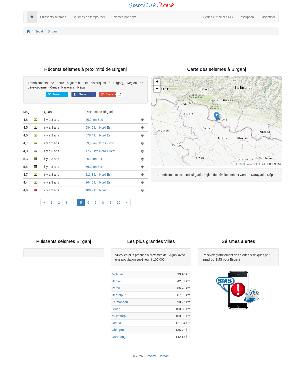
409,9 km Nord (96, 190)
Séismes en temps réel (89, 17)
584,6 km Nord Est (99, 127)
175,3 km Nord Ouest (100, 151)
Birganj (53, 31)
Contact (164, 356)
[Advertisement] (151, 52)
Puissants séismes (53, 17)
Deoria (116, 323)
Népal (39, 31)
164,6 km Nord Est (99, 182)
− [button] (157, 89)
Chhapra (118, 330)
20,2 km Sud (94, 119)
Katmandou (120, 302)
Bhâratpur (118, 295)
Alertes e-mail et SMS (218, 17)
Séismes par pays (123, 17)
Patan (116, 288)
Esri (261, 164)
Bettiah (117, 281)
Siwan (116, 309)
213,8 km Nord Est (99, 174)
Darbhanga (119, 337)
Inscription (246, 17)
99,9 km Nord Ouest (100, 143)
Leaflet (240, 164)
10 (118, 202)
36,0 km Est (94, 166)
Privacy (151, 356)
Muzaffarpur (120, 316)
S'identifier (268, 17)
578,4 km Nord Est (99, 135)
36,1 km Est (94, 159)
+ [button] (157, 82)
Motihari (117, 274)
